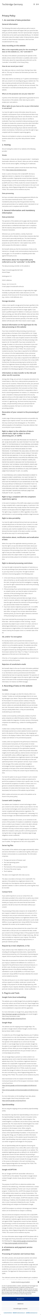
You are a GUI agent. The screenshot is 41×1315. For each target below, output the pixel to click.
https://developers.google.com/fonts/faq (13, 1014)
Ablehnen (20, 1304)
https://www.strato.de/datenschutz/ (16, 170)
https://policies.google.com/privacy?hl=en (14, 1018)
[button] (38, 1282)
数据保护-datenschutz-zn (19, 1312)
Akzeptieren (20, 1299)
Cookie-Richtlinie (8, 1312)
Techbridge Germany (12, 4)
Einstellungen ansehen (21, 1308)
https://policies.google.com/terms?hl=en (16, 1243)
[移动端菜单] (36, 4)
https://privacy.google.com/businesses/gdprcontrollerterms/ (19, 1085)
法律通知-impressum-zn (31, 1312)
